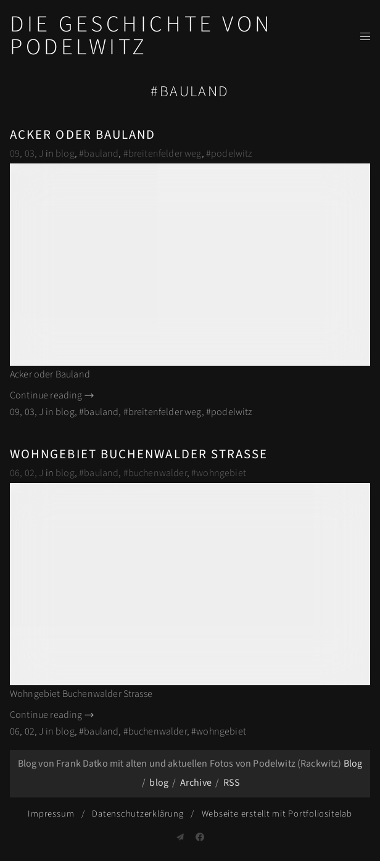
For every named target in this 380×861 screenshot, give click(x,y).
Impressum (51, 813)
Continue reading (53, 395)
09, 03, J (26, 153)
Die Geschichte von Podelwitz (141, 36)
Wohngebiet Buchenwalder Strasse (139, 454)
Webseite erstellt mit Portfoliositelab (277, 813)
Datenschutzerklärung (137, 813)
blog (65, 153)
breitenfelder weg (165, 153)
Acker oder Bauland (82, 135)
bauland (101, 153)
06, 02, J (26, 473)
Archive (196, 782)
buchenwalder (157, 473)
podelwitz (231, 153)
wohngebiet (221, 473)
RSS (231, 782)
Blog (353, 763)
